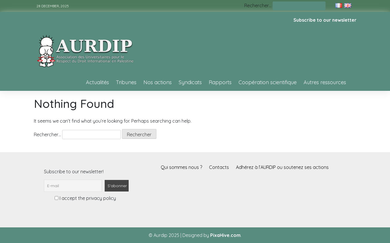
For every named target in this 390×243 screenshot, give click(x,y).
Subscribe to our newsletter (324, 20)
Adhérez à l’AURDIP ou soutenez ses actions (282, 167)
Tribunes (126, 82)
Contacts (219, 167)
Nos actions (157, 82)
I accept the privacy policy (85, 198)
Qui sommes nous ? (181, 167)
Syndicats (190, 82)
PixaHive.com (225, 235)
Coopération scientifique (268, 82)
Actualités (97, 82)
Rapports (220, 82)
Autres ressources (325, 82)
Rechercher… (257, 5)
